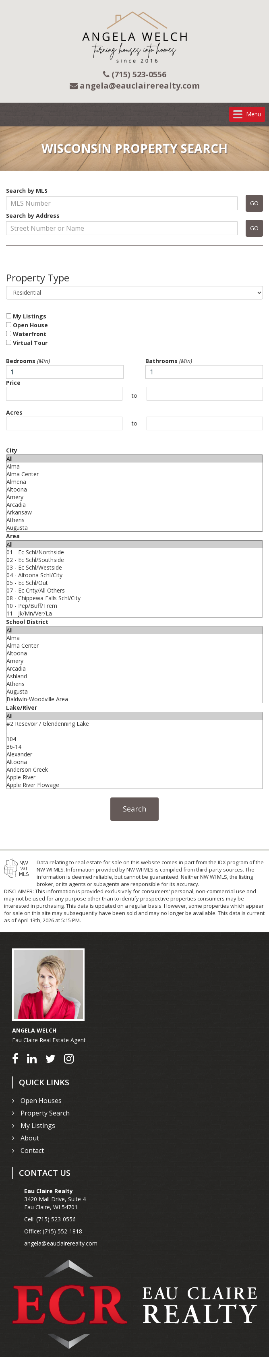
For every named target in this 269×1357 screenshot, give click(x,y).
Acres (14, 412)
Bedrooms (28, 361)
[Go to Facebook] (15, 1058)
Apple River (134, 777)
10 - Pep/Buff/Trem (134, 605)
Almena (134, 481)
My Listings (26, 316)
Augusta (134, 527)
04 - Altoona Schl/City (134, 575)
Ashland (134, 676)
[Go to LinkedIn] (32, 1058)
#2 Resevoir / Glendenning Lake (134, 723)
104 (134, 739)
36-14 (134, 746)
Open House (27, 325)
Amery (134, 497)
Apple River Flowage (134, 785)
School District (27, 622)
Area (13, 536)
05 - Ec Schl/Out (134, 583)
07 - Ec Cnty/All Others (134, 590)
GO (254, 203)
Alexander (134, 754)
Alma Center (134, 474)
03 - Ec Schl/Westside (134, 567)
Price (13, 382)
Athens (134, 520)
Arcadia (134, 504)
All (134, 459)
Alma (134, 466)
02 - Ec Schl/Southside (134, 560)
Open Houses (41, 1100)
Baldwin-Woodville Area (134, 699)
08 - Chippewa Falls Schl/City (134, 598)
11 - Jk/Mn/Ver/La (134, 613)
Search (134, 809)
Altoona (134, 489)
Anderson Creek (134, 769)
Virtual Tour (27, 343)
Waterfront (26, 334)
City (11, 450)
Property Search (45, 1113)
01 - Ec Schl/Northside (134, 552)
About (30, 1138)
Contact (32, 1150)
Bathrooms (168, 361)
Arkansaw (134, 512)
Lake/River (21, 707)
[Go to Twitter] (50, 1058)
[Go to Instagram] (69, 1058)
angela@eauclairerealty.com (60, 1243)
